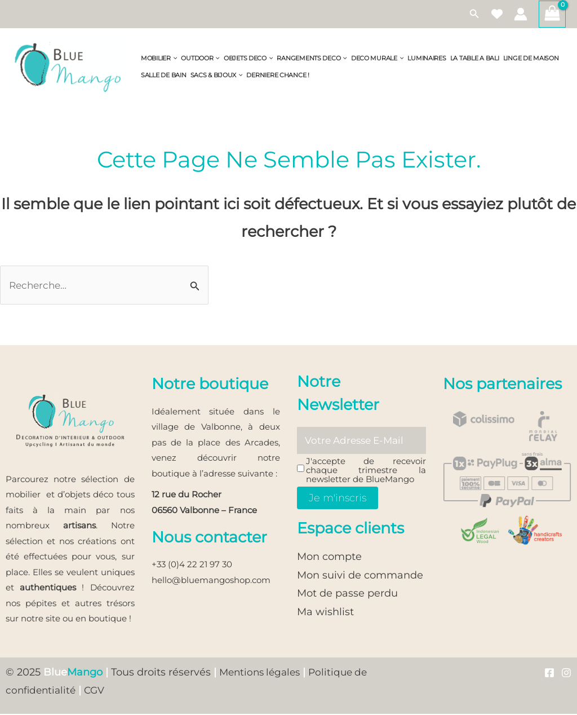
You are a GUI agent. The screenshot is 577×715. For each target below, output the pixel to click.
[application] (174, 58)
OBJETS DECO (248, 58)
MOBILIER (159, 58)
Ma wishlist (325, 613)
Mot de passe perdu (347, 595)
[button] (474, 14)
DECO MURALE (377, 58)
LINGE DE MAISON (531, 58)
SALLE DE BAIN (164, 75)
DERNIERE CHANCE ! (277, 75)
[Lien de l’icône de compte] (520, 14)
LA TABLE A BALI (474, 58)
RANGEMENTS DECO (312, 58)
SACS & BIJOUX (216, 75)
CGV (114, 691)
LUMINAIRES (426, 58)
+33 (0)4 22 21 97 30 (192, 565)
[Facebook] (549, 674)
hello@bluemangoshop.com (211, 581)
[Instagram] (566, 674)
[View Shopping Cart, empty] (552, 14)
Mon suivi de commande (360, 577)
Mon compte (329, 559)
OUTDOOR (200, 58)
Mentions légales (262, 673)
